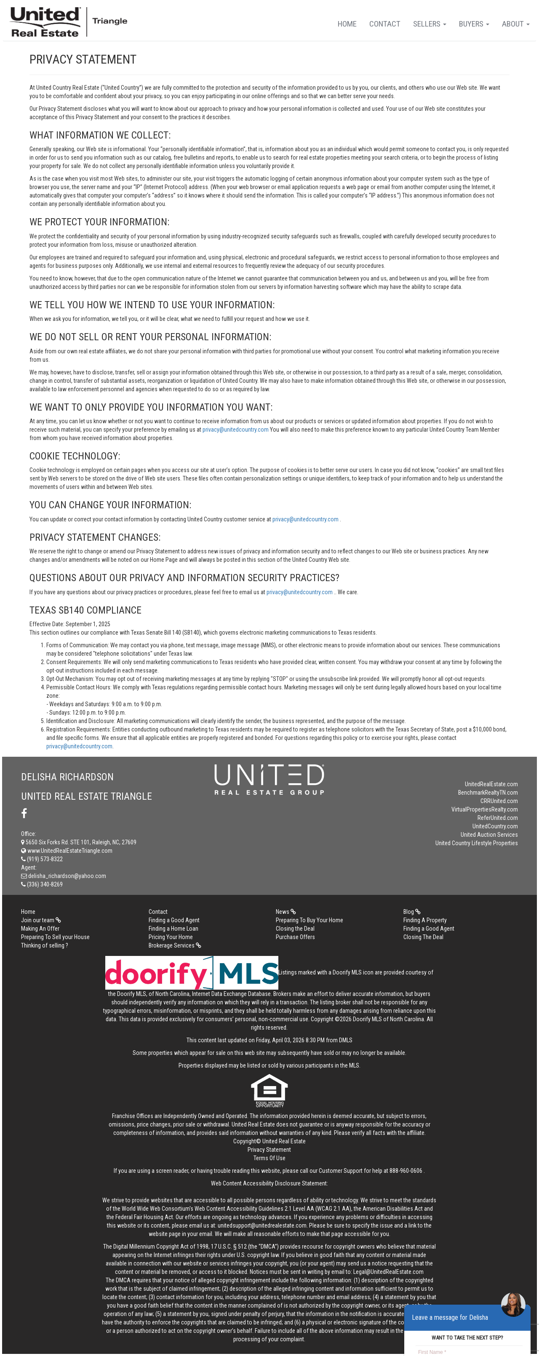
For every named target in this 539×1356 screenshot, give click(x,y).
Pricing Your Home (171, 937)
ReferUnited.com (498, 817)
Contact (384, 24)
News (286, 911)
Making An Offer (40, 928)
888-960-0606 (406, 1170)
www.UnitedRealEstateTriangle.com (66, 850)
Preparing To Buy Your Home (309, 920)
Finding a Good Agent (174, 920)
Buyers (474, 24)
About (516, 24)
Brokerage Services (175, 945)
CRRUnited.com (499, 801)
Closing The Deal (423, 937)
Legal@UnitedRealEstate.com (388, 1271)
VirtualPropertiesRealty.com (484, 809)
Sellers (429, 24)
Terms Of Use (269, 1158)
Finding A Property (425, 920)
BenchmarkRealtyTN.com (488, 792)
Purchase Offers (295, 937)
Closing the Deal (295, 928)
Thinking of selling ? (44, 945)
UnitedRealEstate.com (491, 784)
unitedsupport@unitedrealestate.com (262, 1225)
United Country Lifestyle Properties (476, 843)
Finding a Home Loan (173, 928)
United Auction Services (489, 834)
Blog (412, 911)
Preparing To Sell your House (55, 937)
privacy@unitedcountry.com (236, 429)
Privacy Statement (269, 1149)
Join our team (41, 920)
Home (347, 24)
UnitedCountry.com (495, 826)
